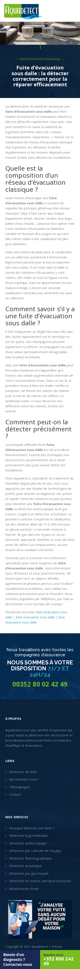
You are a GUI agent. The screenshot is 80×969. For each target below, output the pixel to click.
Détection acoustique (25, 866)
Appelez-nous (60, 959)
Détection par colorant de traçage (35, 850)
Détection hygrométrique (28, 835)
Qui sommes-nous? (24, 779)
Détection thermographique (30, 858)
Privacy (57, 947)
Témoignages (19, 787)
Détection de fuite (23, 772)
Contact (15, 794)
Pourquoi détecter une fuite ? (31, 828)
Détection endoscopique (28, 843)
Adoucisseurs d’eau (24, 888)
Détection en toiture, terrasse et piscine (40, 881)
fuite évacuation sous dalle (35, 617)
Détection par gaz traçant (29, 873)
